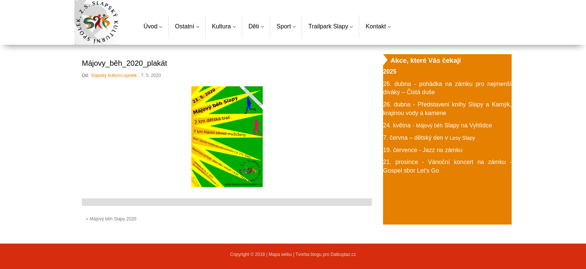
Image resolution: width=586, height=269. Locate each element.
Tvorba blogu (308, 254)
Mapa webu (281, 254)
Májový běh (429, 126)
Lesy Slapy (462, 138)
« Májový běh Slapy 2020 (111, 219)
